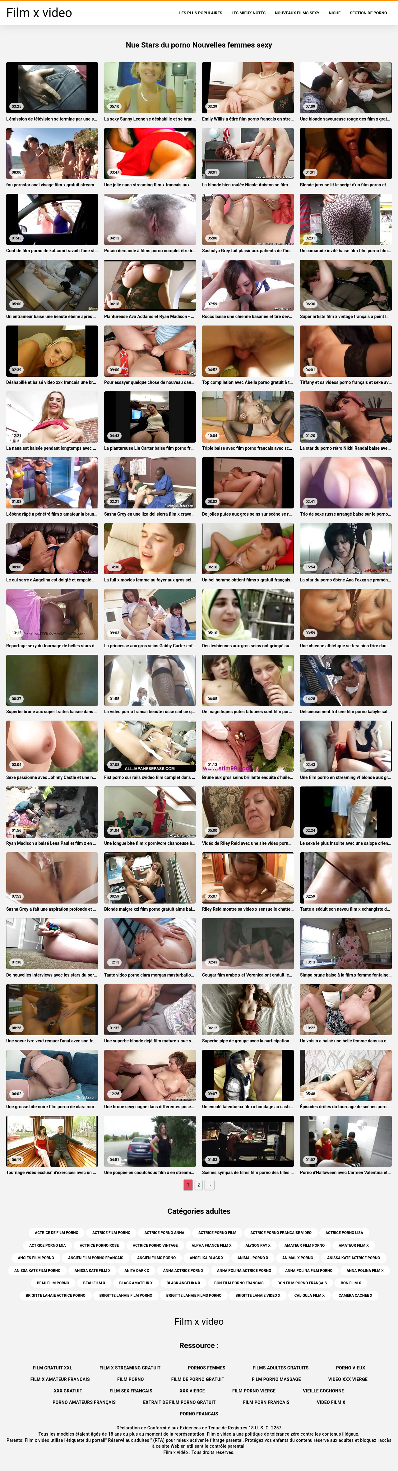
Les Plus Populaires (200, 13)
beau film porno (53, 1283)
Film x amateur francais (60, 1379)
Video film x (331, 1402)
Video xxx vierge (348, 1379)
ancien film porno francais (95, 1258)
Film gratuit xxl (52, 1367)
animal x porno (297, 1258)
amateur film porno (305, 1245)
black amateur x (136, 1283)
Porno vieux (350, 1367)
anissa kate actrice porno (353, 1258)
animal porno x (253, 1258)
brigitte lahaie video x (257, 1295)
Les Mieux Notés (249, 13)
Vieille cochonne (323, 1390)
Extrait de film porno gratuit (179, 1402)
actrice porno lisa (344, 1233)
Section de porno (368, 13)
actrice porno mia (47, 1245)
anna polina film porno (308, 1270)
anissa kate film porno (37, 1270)
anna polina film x (364, 1270)
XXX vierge (192, 1390)
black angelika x (183, 1283)
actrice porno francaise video (281, 1233)
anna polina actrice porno (244, 1270)
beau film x (94, 1283)
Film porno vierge (253, 1390)
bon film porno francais (239, 1283)
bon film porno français (302, 1283)
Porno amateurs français (84, 1402)
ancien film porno (36, 1258)
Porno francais (199, 1413)
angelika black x (206, 1258)
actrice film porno (111, 1233)
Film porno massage (276, 1379)
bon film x (351, 1283)
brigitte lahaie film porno (126, 1295)
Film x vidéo (176, 1452)
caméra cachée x (355, 1295)
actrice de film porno (56, 1233)
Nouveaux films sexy (297, 13)
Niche (334, 13)
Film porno (130, 1379)
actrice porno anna (164, 1233)
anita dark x (136, 1270)
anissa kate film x (93, 1270)
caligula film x (309, 1295)
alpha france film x (212, 1245)
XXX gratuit (68, 1390)
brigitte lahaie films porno (194, 1295)
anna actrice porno (183, 1270)
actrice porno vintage (155, 1245)
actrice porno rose (99, 1245)
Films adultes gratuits (281, 1367)
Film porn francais (266, 1402)
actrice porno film (217, 1233)
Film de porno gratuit (197, 1379)
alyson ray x (258, 1245)
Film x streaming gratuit (130, 1367)
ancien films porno (156, 1258)
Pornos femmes (206, 1367)
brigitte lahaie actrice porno (56, 1295)
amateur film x (353, 1245)
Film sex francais (131, 1390)
